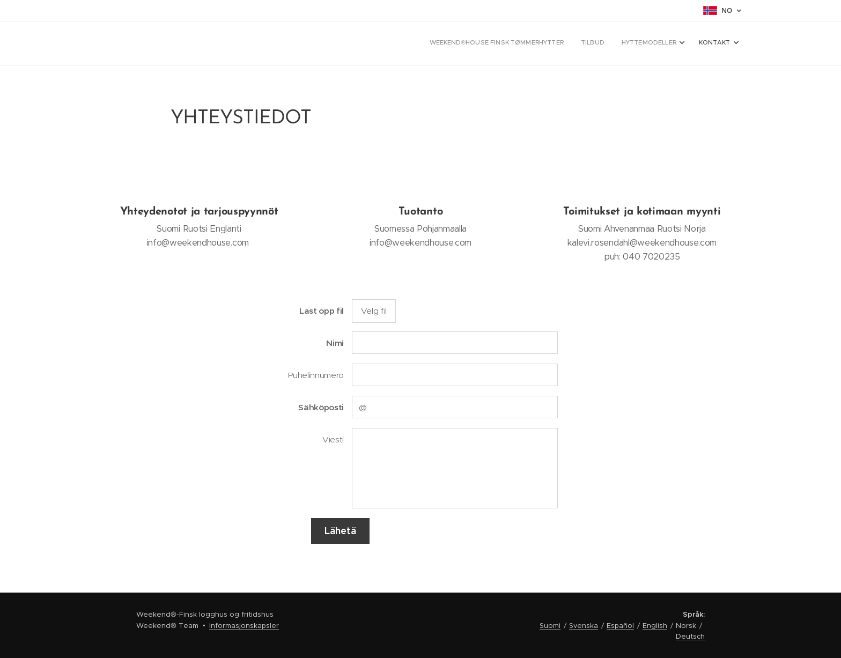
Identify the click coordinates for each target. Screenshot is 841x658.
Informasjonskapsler (244, 625)
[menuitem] (676, 43)
